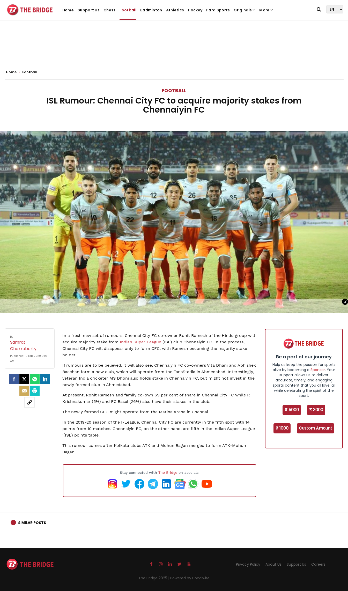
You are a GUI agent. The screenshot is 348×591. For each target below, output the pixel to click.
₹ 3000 (316, 410)
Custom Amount (315, 428)
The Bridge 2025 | (154, 578)
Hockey (195, 10)
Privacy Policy (248, 564)
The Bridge (167, 472)
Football (128, 10)
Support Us (89, 10)
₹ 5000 (292, 410)
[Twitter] (24, 379)
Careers (318, 564)
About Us (273, 564)
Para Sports (218, 10)
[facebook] (14, 379)
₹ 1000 (282, 428)
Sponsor (317, 369)
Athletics (175, 10)
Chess (109, 10)
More (266, 10)
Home (68, 10)
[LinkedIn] (45, 379)
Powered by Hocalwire (190, 578)
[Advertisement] (174, 49)
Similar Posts (32, 522)
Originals (244, 10)
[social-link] (29, 402)
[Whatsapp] (34, 379)
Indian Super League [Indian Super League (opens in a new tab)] (140, 341)
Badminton (151, 10)
